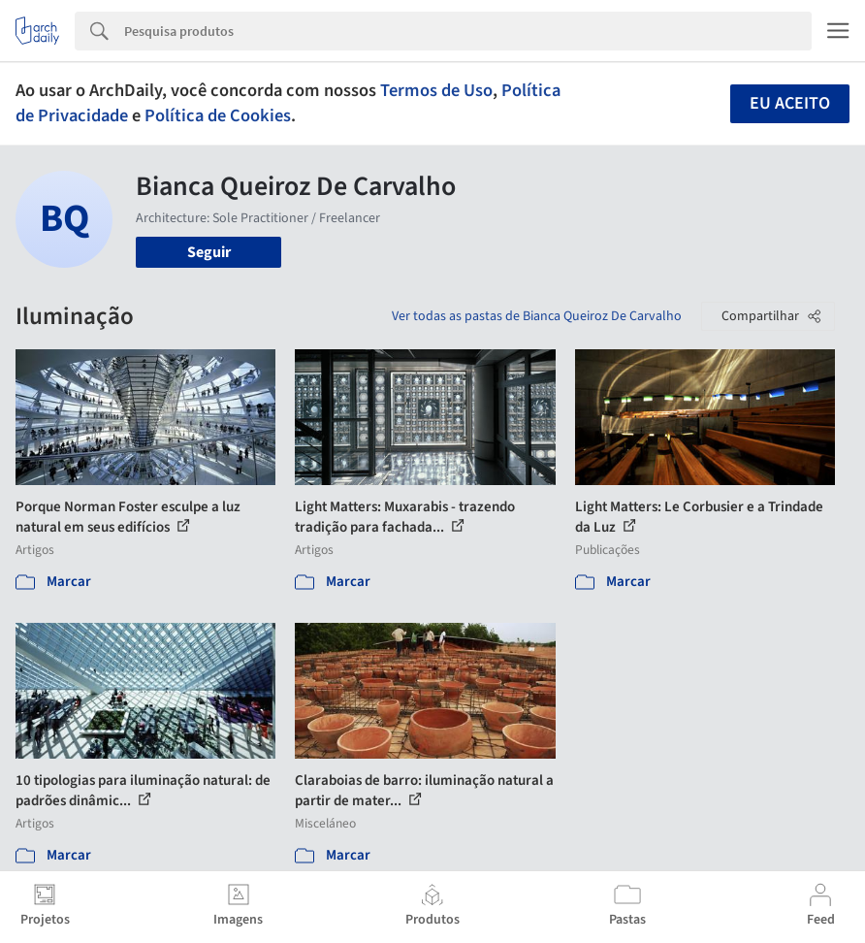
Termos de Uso (436, 90)
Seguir (209, 252)
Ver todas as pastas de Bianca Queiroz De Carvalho (537, 316)
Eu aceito (790, 103)
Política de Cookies (217, 115)
